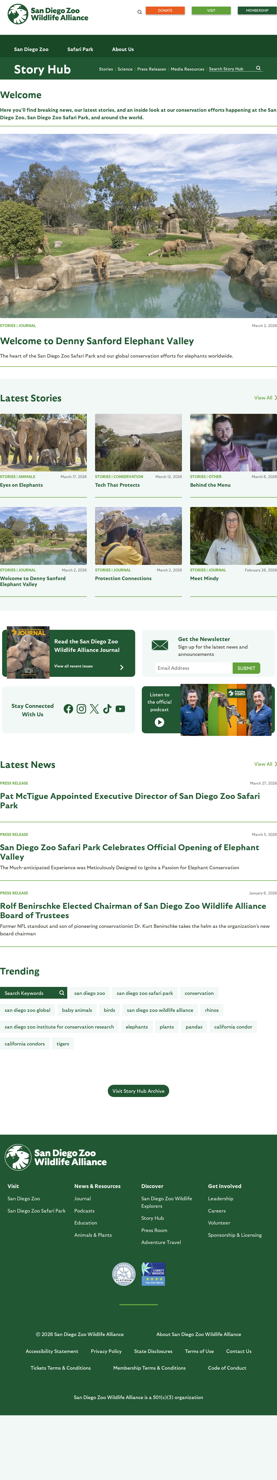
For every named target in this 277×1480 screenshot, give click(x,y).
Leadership (220, 1198)
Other (215, 476)
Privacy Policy (106, 1351)
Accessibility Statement (52, 1351)
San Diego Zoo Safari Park (145, 993)
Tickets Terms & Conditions (61, 1368)
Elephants (137, 1026)
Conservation (128, 476)
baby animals (77, 1010)
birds (109, 1010)
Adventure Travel (161, 1242)
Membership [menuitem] (257, 10)
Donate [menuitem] (165, 10)
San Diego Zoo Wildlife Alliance (160, 1010)
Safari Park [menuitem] (80, 49)
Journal (27, 325)
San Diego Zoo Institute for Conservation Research (59, 1026)
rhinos (212, 1010)
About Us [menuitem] (123, 49)
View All (265, 397)
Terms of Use (199, 1351)
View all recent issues (88, 666)
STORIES (8, 325)
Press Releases (151, 68)
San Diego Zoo (24, 1198)
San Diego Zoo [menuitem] (31, 49)
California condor (233, 1026)
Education (85, 1222)
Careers (217, 1210)
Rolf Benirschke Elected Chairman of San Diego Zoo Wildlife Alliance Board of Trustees (133, 910)
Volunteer (219, 1222)
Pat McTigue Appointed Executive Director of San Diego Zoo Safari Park (130, 800)
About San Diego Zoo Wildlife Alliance (198, 1334)
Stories (106, 68)
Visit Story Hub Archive (138, 1091)
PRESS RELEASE (14, 783)
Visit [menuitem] (211, 10)
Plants (167, 1026)
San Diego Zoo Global (27, 1010)
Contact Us (239, 1351)
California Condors (25, 1043)
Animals (26, 476)
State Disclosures (153, 1351)
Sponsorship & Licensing (235, 1235)
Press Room (154, 1230)
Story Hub (42, 68)
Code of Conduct (227, 1368)
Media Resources (187, 68)
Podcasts (84, 1210)
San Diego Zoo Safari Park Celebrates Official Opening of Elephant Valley (129, 851)
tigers (63, 1043)
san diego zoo (89, 993)
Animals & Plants (93, 1235)
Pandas (194, 1026)
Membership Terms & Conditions (149, 1368)
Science (125, 68)
